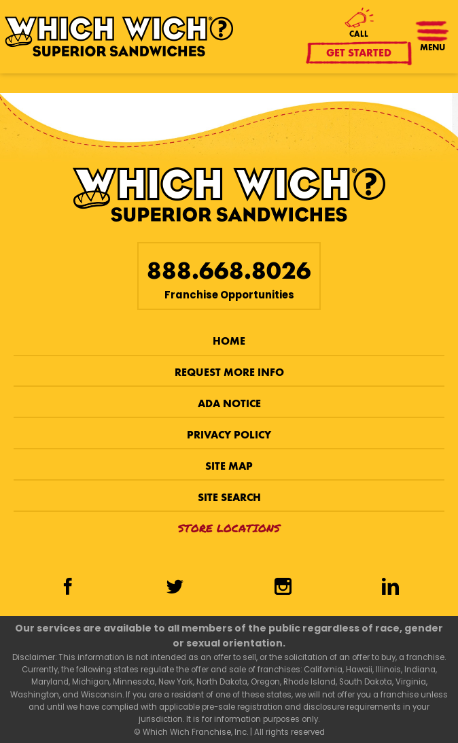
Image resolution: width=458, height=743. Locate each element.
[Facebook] (67, 587)
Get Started (359, 52)
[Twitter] (175, 587)
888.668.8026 (229, 271)
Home (229, 340)
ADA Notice (229, 403)
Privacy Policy (229, 434)
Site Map (229, 466)
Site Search (229, 497)
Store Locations (229, 528)
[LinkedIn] (390, 587)
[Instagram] (282, 587)
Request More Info (229, 372)
